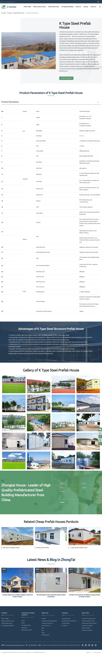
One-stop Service (46, 625)
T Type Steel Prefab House (78, 547)
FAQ (43, 630)
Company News (66, 623)
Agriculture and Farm (27, 630)
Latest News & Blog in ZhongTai (51, 560)
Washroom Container (87, 625)
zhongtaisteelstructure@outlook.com (27, 2)
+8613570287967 (8, 2)
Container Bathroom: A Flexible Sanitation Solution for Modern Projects (17, 595)
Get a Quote (66, 78)
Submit (63, 502)
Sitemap (88, 652)
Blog (43, 628)
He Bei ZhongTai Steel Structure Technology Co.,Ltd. (21, 652)
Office (23, 623)
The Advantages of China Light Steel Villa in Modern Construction (51, 595)
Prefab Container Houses (39, 6)
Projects (44, 618)
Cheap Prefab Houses (53, 6)
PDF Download (45, 635)
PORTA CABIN (27, 6)
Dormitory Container (87, 630)
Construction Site (26, 625)
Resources (78, 6)
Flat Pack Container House (11, 547)
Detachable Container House (89, 623)
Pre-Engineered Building (67, 6)
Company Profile (66, 618)
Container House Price (47, 623)
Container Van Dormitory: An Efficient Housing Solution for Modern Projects (84, 595)
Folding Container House (88, 621)
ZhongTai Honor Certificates (69, 621)
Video (43, 632)
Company (85, 6)
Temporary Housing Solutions (28, 614)
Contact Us (93, 6)
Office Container (86, 628)
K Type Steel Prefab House (32, 13)
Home (4, 13)
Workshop (24, 627)
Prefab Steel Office (42, 547)
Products (9, 13)
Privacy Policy (97, 652)
